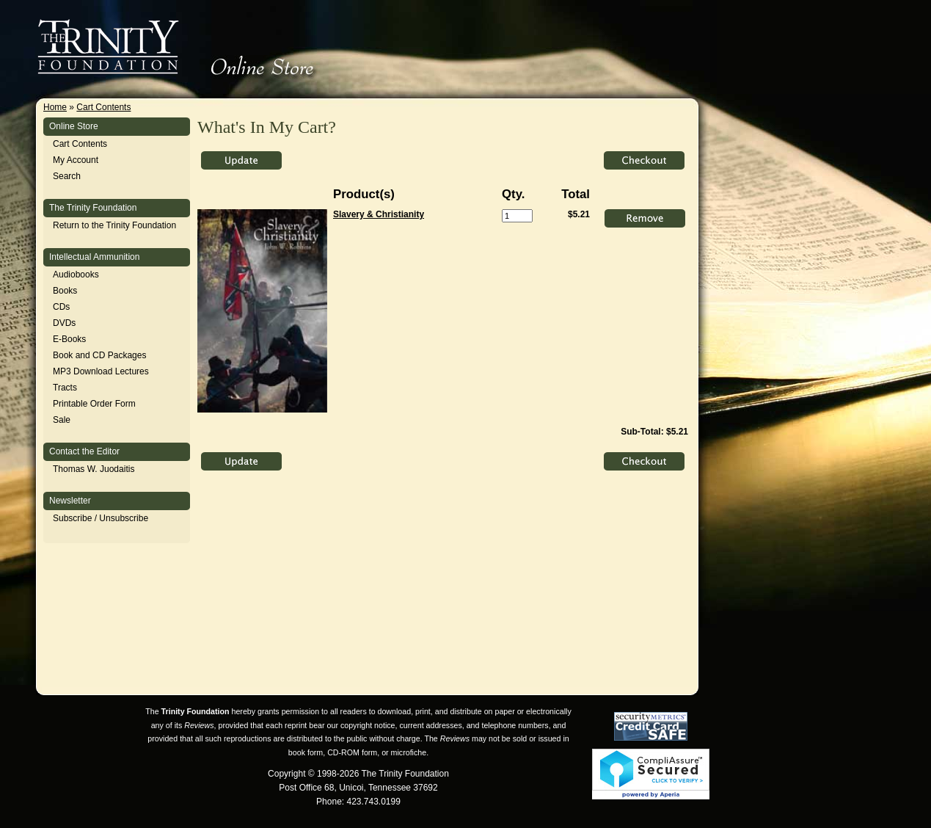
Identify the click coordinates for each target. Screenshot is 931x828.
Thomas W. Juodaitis (93, 469)
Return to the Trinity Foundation (114, 225)
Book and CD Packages (99, 355)
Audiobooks (76, 274)
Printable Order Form (94, 404)
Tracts (65, 387)
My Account (75, 160)
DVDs (64, 323)
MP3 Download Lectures (101, 371)
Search (67, 176)
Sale (61, 420)
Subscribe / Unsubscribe (100, 518)
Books (65, 291)
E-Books (69, 339)
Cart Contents (103, 107)
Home (55, 107)
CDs (61, 307)
